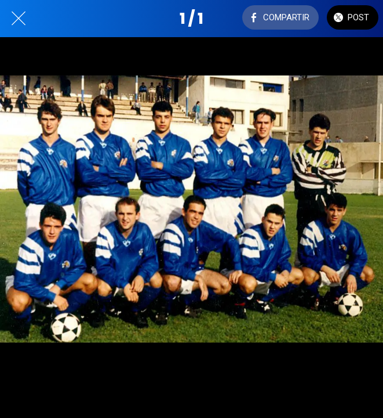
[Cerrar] (18, 19)
